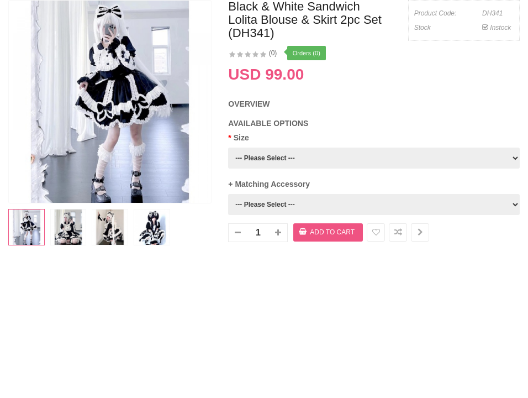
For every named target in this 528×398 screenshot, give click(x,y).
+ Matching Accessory (269, 184)
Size (241, 137)
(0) (273, 53)
